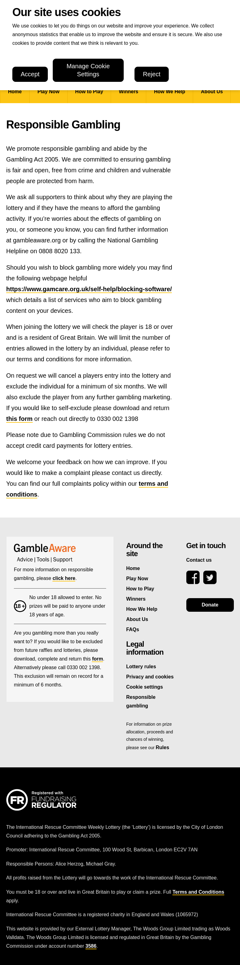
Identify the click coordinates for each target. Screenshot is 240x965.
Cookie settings (144, 687)
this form (19, 418)
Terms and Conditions (198, 892)
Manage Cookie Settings (88, 70)
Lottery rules (141, 666)
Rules (162, 747)
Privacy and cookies (150, 676)
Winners (128, 91)
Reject (151, 74)
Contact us (199, 560)
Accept (30, 74)
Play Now (48, 91)
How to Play (89, 91)
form (97, 658)
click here (63, 578)
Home (15, 91)
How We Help (169, 91)
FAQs (132, 629)
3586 (91, 946)
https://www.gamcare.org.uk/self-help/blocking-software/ (89, 289)
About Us (212, 91)
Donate (210, 604)
